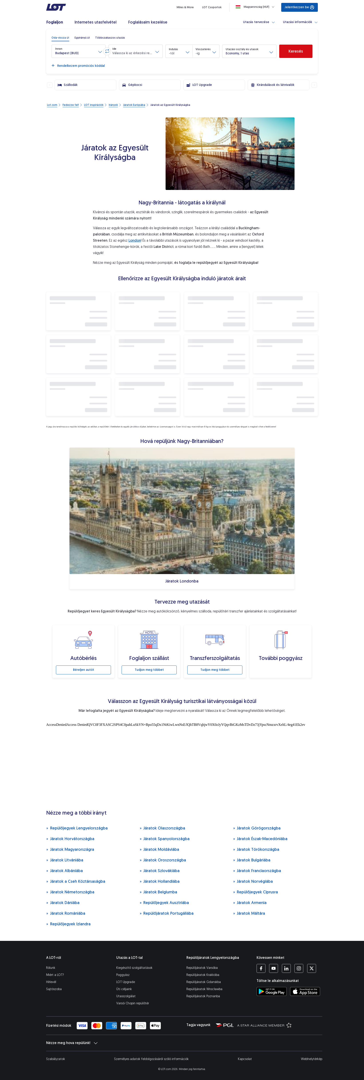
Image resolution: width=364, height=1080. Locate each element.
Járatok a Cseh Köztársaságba (75, 881)
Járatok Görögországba (257, 828)
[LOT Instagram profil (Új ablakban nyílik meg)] (298, 968)
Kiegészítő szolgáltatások (134, 968)
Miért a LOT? (55, 975)
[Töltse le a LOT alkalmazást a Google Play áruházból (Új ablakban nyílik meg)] (272, 991)
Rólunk (50, 968)
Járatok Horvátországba (70, 838)
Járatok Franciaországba (257, 870)
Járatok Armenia (250, 902)
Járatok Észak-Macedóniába (260, 838)
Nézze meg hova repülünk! (71, 1043)
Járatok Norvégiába (253, 881)
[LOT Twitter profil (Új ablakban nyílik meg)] (311, 968)
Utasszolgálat (126, 996)
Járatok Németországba (70, 891)
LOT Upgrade (125, 982)
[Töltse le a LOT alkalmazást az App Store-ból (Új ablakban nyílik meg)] (305, 991)
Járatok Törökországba (256, 849)
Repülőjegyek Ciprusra (255, 891)
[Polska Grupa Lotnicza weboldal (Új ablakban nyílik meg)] (225, 1025)
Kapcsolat (245, 1059)
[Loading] (256, 7)
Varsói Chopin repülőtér (132, 1003)
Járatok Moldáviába (159, 849)
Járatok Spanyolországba (165, 838)
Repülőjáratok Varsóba (202, 968)
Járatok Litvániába (64, 860)
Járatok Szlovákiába (160, 870)
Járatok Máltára (249, 913)
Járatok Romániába (65, 913)
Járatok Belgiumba (158, 891)
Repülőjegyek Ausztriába (164, 902)
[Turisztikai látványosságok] (182, 765)
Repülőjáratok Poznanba (203, 996)
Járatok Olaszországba (162, 828)
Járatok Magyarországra (70, 849)
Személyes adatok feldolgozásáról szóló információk (151, 1059)
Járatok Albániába (64, 870)
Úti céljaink (124, 989)
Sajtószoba (54, 989)
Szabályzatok (55, 1059)
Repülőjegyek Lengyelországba (77, 828)
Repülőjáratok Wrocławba (204, 989)
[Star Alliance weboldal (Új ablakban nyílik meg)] (264, 1025)
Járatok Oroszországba (163, 860)
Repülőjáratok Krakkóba (202, 975)
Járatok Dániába (62, 902)
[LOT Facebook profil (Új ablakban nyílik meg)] (261, 968)
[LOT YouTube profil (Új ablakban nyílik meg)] (273, 968)
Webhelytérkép (311, 1059)
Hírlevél (51, 982)
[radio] (60, 37)
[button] (78, 51)
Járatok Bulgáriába (252, 860)
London (135, 240)
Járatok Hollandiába (160, 881)
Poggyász (123, 975)
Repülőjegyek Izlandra (68, 923)
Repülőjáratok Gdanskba (203, 982)
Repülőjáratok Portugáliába (167, 913)
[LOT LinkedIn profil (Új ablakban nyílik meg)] (286, 968)
